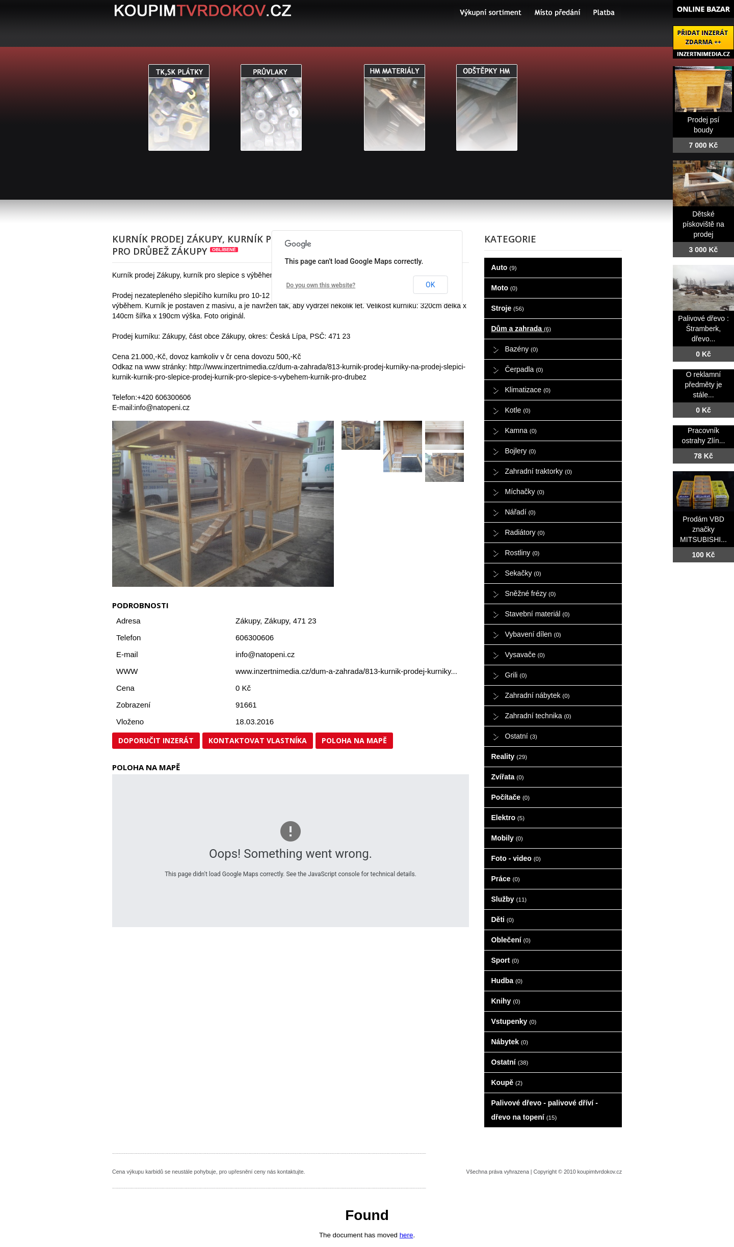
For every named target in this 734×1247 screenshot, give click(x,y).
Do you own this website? (321, 285)
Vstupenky (514, 1021)
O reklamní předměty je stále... (703, 384)
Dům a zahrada (521, 328)
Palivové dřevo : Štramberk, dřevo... (703, 328)
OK (430, 285)
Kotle (518, 410)
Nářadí (520, 512)
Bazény (521, 349)
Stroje (507, 308)
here (406, 1235)
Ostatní (521, 736)
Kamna (521, 430)
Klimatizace (528, 390)
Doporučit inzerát (156, 740)
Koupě (507, 1082)
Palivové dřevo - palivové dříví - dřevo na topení (544, 1110)
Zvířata (507, 777)
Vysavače (525, 654)
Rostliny (522, 553)
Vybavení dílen (533, 634)
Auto (504, 267)
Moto (504, 288)
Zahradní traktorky (538, 471)
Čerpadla (524, 369)
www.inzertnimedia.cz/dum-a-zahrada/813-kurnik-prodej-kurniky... (346, 671)
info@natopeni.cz (265, 654)
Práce (505, 879)
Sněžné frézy (530, 593)
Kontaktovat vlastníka (257, 740)
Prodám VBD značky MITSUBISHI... (703, 529)
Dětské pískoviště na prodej (703, 224)
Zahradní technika (538, 716)
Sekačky (523, 573)
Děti (502, 919)
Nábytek (510, 1042)
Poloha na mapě (354, 740)
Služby (509, 899)
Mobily (507, 838)
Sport (505, 960)
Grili (516, 675)
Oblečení (511, 940)
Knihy (505, 1001)
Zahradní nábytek (537, 695)
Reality (509, 756)
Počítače (510, 797)
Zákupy (276, 620)
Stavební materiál (537, 614)
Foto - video (516, 858)
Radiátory (525, 532)
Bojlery (520, 451)
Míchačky (524, 491)
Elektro (508, 818)
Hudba (507, 981)
